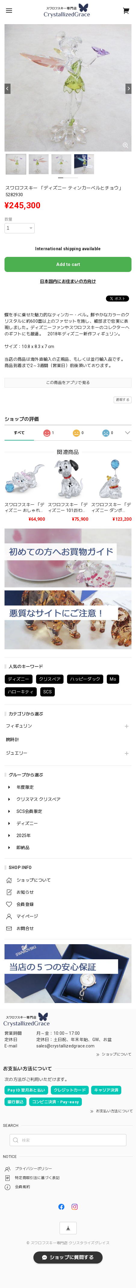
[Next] (128, 89)
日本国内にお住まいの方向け (68, 281)
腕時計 (12, 739)
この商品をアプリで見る (68, 382)
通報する (122, 400)
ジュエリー (17, 753)
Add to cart (68, 264)
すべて (19, 433)
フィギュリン (19, 726)
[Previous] (8, 89)
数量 (9, 219)
